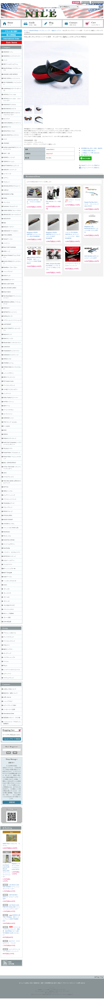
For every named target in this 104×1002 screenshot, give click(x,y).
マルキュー (6, 182)
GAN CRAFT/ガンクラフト (11, 135)
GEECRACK (7, 218)
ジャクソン (6, 243)
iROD (4, 430)
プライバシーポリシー (69, 983)
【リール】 (6, 597)
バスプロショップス (9, 657)
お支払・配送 (31, 23)
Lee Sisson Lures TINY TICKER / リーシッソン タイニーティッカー (11, 886)
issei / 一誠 (6, 153)
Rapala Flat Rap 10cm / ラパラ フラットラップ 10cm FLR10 (91, 204)
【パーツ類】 (7, 617)
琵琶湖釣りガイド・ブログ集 (11, 717)
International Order (8, 713)
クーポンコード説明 (9, 709)
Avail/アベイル (7, 576)
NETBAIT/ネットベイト (10, 312)
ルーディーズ (7, 174)
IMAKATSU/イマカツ (9, 131)
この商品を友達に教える (88, 150)
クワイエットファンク (9, 499)
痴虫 (4, 222)
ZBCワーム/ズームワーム (10, 64)
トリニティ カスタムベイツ (11, 552)
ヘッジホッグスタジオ (9, 581)
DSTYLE (5, 487)
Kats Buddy (6, 548)
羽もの (5, 665)
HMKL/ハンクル (8, 491)
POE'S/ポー (6, 308)
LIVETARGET (7, 324)
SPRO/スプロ (7, 359)
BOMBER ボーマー (8, 279)
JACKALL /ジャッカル (9, 94)
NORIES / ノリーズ (9, 157)
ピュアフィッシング (9, 495)
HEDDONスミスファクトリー (12, 56)
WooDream (6, 532)
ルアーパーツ (7, 673)
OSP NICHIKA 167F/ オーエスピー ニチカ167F (10, 897)
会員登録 (76, 2)
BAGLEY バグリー (8, 227)
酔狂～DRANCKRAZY (9, 462)
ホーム (11, 23)
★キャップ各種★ (8, 613)
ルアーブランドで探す (9, 705)
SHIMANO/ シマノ (8, 418)
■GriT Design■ (7, 572)
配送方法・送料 (38, 983)
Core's (5, 585)
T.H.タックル (7, 536)
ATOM (11, 964)
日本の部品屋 (7, 621)
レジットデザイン (8, 373)
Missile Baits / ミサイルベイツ (12, 342)
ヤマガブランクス (8, 477)
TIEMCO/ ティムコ (8, 161)
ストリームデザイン (9, 544)
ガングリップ (7, 653)
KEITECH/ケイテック (9, 556)
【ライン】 (6, 601)
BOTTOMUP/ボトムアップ (11, 165)
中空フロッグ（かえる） (10, 422)
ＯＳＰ (5, 139)
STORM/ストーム (8, 363)
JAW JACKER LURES (9, 288)
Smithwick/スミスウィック (11, 355)
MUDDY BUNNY (8, 519)
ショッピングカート (93, 23)
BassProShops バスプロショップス (40, 30)
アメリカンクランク (9, 385)
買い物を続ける (85, 155)
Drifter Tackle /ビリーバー (10, 397)
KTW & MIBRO (7, 235)
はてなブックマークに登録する (90, 167)
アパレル (6, 661)
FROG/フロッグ (8, 511)
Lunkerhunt (6, 346)
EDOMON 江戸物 (8, 194)
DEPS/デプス (7, 127)
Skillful (5, 198)
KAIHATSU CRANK (9, 540)
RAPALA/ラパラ (8, 316)
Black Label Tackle (8, 283)
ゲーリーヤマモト (8, 410)
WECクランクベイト (9, 377)
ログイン (85, 2)
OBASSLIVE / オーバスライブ (12, 214)
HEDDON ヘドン (8, 52)
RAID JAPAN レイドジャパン (11, 78)
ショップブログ (7, 701)
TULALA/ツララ (8, 448)
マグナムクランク (8, 678)
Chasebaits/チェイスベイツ (11, 351)
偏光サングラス (56, 30)
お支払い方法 (28, 983)
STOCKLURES (7, 515)
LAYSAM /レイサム (8, 523)
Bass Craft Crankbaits (9, 247)
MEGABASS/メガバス (9, 108)
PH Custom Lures (8, 381)
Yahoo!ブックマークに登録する (90, 165)
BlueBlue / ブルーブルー (10, 267)
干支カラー (6, 645)
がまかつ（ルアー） (9, 560)
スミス (5, 60)
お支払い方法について (9, 689)
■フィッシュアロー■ (9, 568)
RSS (9, 962)
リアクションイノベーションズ (12, 320)
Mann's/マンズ (7, 334)
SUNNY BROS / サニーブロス (12, 210)
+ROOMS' (6, 143)
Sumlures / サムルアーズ (10, 206)
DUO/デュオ (6, 275)
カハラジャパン (7, 414)
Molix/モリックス (8, 338)
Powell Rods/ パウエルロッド (11, 452)
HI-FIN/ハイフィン (8, 401)
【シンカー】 (7, 593)
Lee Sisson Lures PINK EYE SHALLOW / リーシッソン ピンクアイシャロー (11, 907)
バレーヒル (6, 202)
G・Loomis (6, 426)
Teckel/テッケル (8, 239)
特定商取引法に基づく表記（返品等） (92, 148)
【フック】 (6, 589)
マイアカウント (97, 2)
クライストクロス (8, 609)
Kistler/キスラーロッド (9, 438)
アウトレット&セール (9, 633)
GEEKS (5, 434)
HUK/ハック (6, 251)
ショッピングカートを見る (11, 739)
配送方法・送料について (10, 693)
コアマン (6, 178)
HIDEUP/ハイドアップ (9, 169)
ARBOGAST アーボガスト (11, 231)
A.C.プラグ (6, 119)
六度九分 (6, 190)
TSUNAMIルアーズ (8, 503)
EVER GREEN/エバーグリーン (12, 123)
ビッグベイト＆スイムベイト (11, 669)
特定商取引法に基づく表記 (53, 983)
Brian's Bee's (7, 292)
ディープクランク (8, 637)
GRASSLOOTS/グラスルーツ (11, 186)
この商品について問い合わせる (90, 153)
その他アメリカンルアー (10, 389)
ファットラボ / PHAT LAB (10, 527)
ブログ (52, 23)
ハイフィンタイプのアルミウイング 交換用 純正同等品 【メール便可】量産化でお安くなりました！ (11, 931)
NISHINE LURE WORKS (10, 74)
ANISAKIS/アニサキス (9, 104)
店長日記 (11, 802)
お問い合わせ (73, 23)
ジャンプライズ (7, 271)
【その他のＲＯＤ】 (9, 605)
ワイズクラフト (7, 564)
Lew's (5, 473)
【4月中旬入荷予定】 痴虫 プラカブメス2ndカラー (34, 201)
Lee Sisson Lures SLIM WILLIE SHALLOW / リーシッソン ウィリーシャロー (6, 870)
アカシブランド (7, 507)
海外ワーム (6, 405)
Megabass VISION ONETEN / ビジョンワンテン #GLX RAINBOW (34, 234)
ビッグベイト (7, 393)
